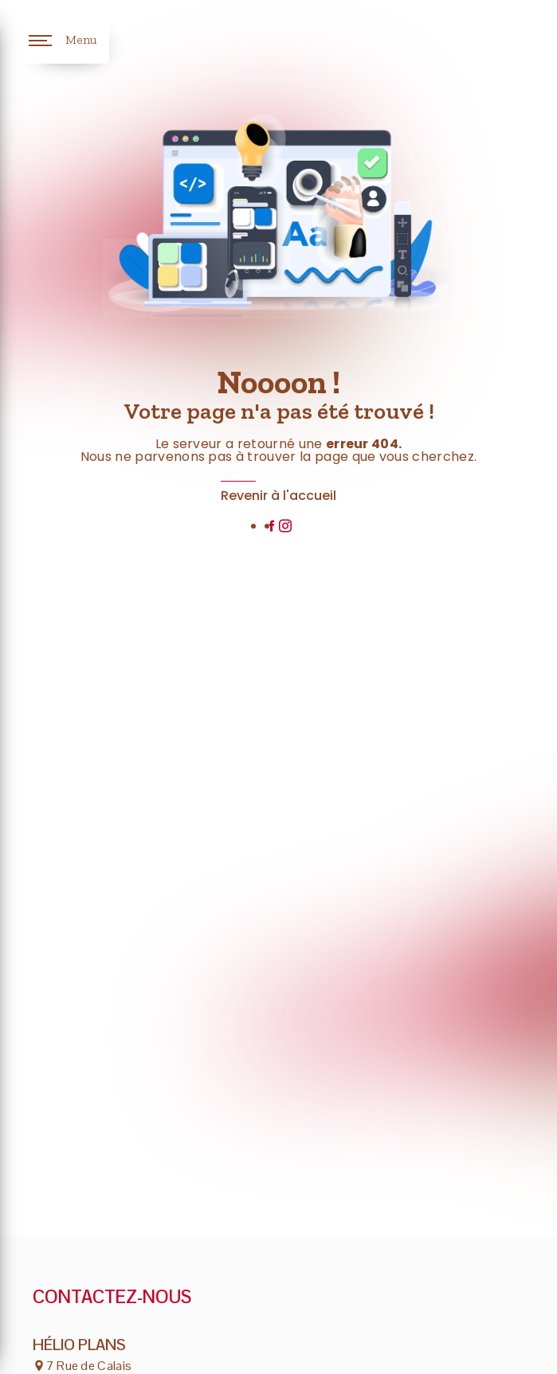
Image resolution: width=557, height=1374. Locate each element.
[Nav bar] (62, 40)
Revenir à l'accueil (278, 495)
